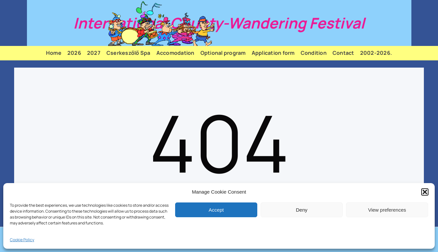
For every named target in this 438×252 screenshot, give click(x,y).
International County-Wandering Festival (219, 23)
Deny (301, 210)
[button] (425, 192)
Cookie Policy (22, 239)
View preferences (387, 210)
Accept (216, 210)
